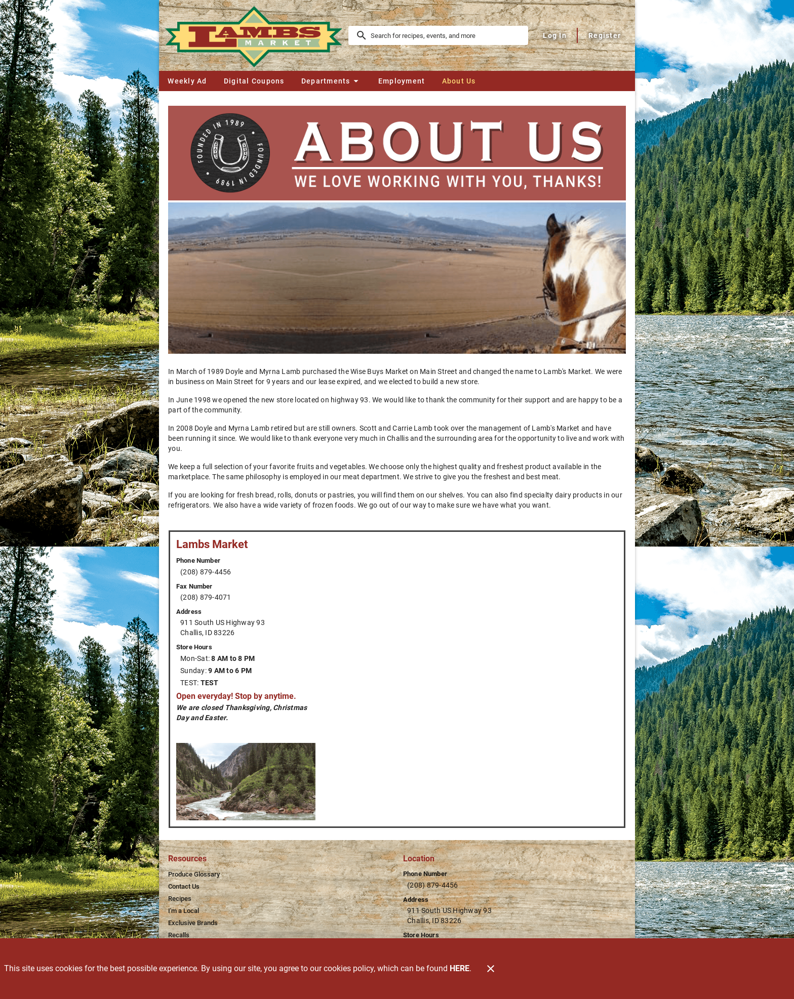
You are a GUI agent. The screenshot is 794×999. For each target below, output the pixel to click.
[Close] (491, 969)
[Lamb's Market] (256, 35)
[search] (445, 35)
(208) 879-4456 (205, 572)
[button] (331, 81)
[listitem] (194, 874)
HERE (459, 968)
